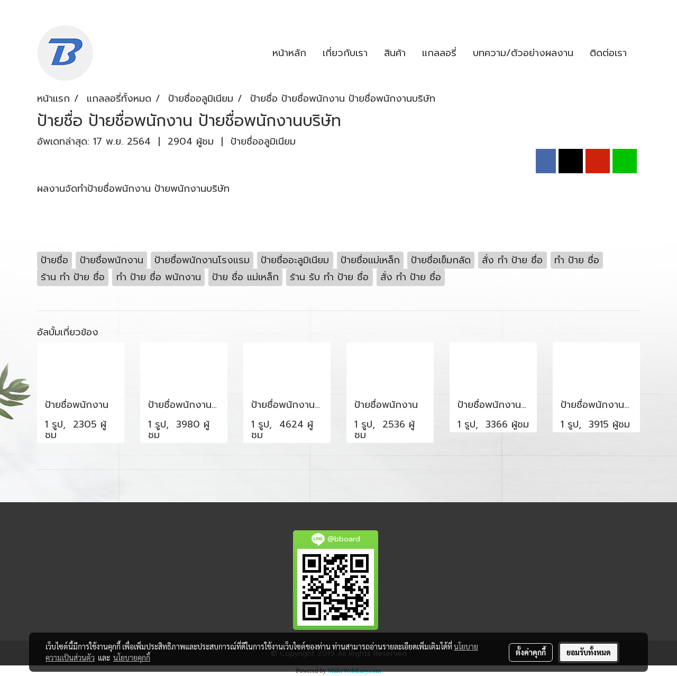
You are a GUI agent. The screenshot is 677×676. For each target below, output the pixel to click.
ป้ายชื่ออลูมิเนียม (263, 141)
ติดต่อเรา (608, 53)
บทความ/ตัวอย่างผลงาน (523, 53)
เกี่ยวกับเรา (345, 53)
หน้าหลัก (289, 53)
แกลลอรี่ (439, 53)
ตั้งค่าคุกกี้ (531, 652)
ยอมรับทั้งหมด (588, 652)
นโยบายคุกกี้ (131, 657)
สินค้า (395, 53)
